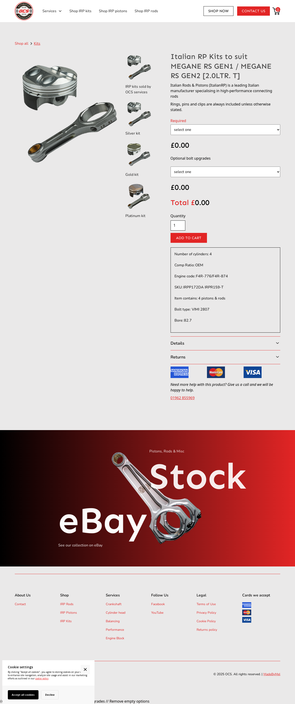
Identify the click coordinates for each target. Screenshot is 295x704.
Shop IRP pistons (113, 11)
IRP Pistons (68, 612)
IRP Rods (67, 604)
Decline (50, 694)
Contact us (253, 11)
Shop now (218, 11)
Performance (115, 630)
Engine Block (115, 638)
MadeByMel (271, 674)
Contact (20, 604)
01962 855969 (183, 397)
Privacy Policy (206, 612)
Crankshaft (113, 604)
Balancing (113, 621)
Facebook (158, 604)
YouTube (157, 612)
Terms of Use (206, 604)
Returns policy (207, 630)
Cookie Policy (206, 621)
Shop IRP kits (80, 11)
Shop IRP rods (146, 11)
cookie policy (41, 678)
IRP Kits (66, 621)
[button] (52, 11)
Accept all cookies (23, 694)
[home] (24, 11)
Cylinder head (115, 612)
